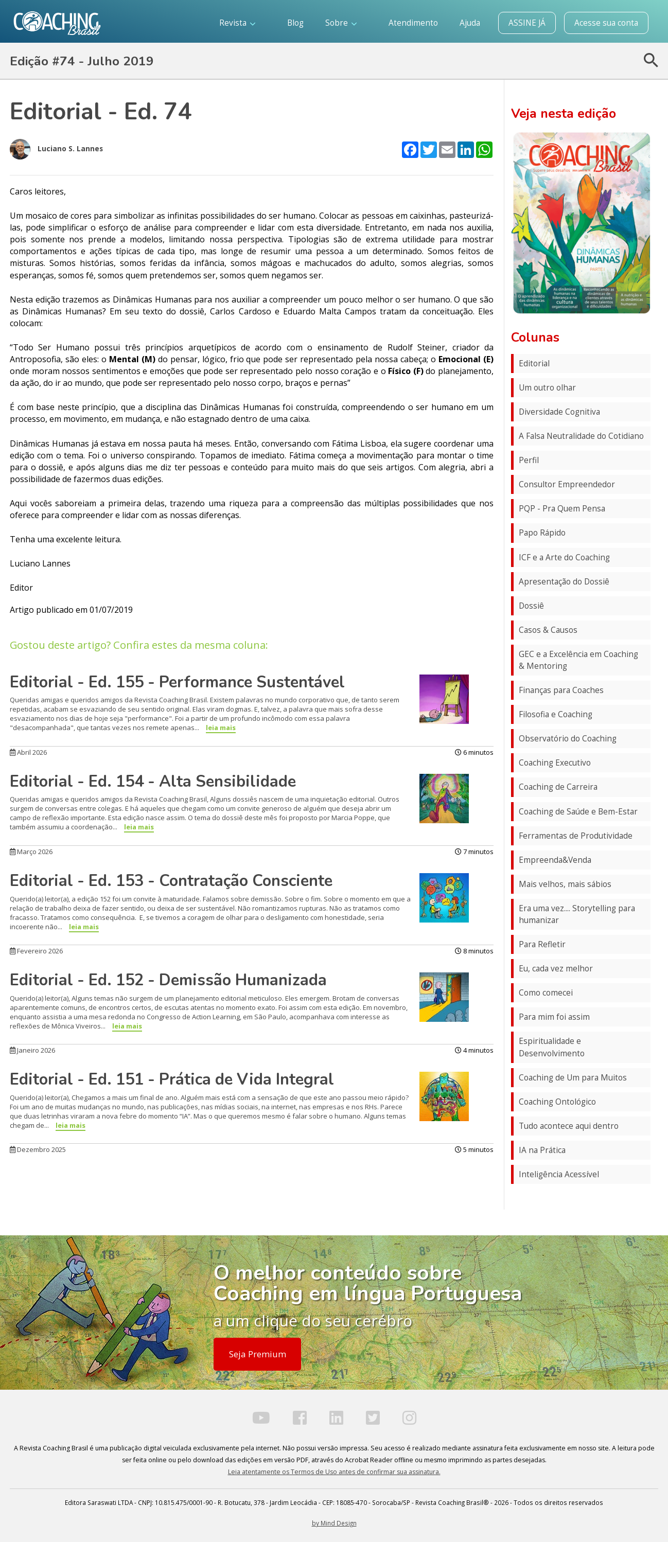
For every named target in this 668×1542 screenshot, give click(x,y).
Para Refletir (542, 944)
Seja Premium (257, 1354)
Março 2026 (31, 851)
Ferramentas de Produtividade (575, 835)
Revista (237, 22)
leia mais (221, 727)
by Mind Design (334, 1523)
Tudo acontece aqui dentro (569, 1126)
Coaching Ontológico (557, 1101)
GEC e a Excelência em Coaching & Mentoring (578, 660)
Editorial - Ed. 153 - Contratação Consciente (171, 881)
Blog (295, 22)
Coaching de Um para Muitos (573, 1077)
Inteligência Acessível (559, 1174)
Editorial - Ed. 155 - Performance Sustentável (177, 682)
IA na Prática (542, 1150)
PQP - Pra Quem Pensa (562, 508)
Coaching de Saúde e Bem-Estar (578, 811)
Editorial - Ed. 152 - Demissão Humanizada (168, 980)
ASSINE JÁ (527, 22)
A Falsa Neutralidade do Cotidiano (581, 436)
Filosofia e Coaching (555, 714)
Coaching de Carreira (558, 787)
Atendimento (413, 22)
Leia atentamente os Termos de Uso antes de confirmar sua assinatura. (334, 1471)
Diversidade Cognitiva (559, 411)
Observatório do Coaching (568, 738)
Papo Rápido (542, 532)
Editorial (534, 363)
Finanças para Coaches (561, 690)
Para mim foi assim (554, 1017)
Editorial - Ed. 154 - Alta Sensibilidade (153, 781)
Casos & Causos (548, 630)
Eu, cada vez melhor (556, 968)
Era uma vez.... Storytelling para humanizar (577, 914)
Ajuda (470, 22)
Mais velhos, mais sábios (565, 884)
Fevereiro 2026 (36, 950)
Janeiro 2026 (32, 1050)
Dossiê (531, 605)
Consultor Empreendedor (567, 484)
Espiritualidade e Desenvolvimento (552, 1047)
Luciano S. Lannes (56, 149)
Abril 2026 (28, 752)
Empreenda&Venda (555, 860)
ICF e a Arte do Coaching (564, 557)
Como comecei (546, 992)
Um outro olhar (547, 387)
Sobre (341, 22)
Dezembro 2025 (38, 1149)
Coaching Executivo (555, 762)
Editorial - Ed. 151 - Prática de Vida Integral (172, 1079)
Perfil (529, 460)
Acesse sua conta (606, 22)
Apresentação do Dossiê (564, 581)
